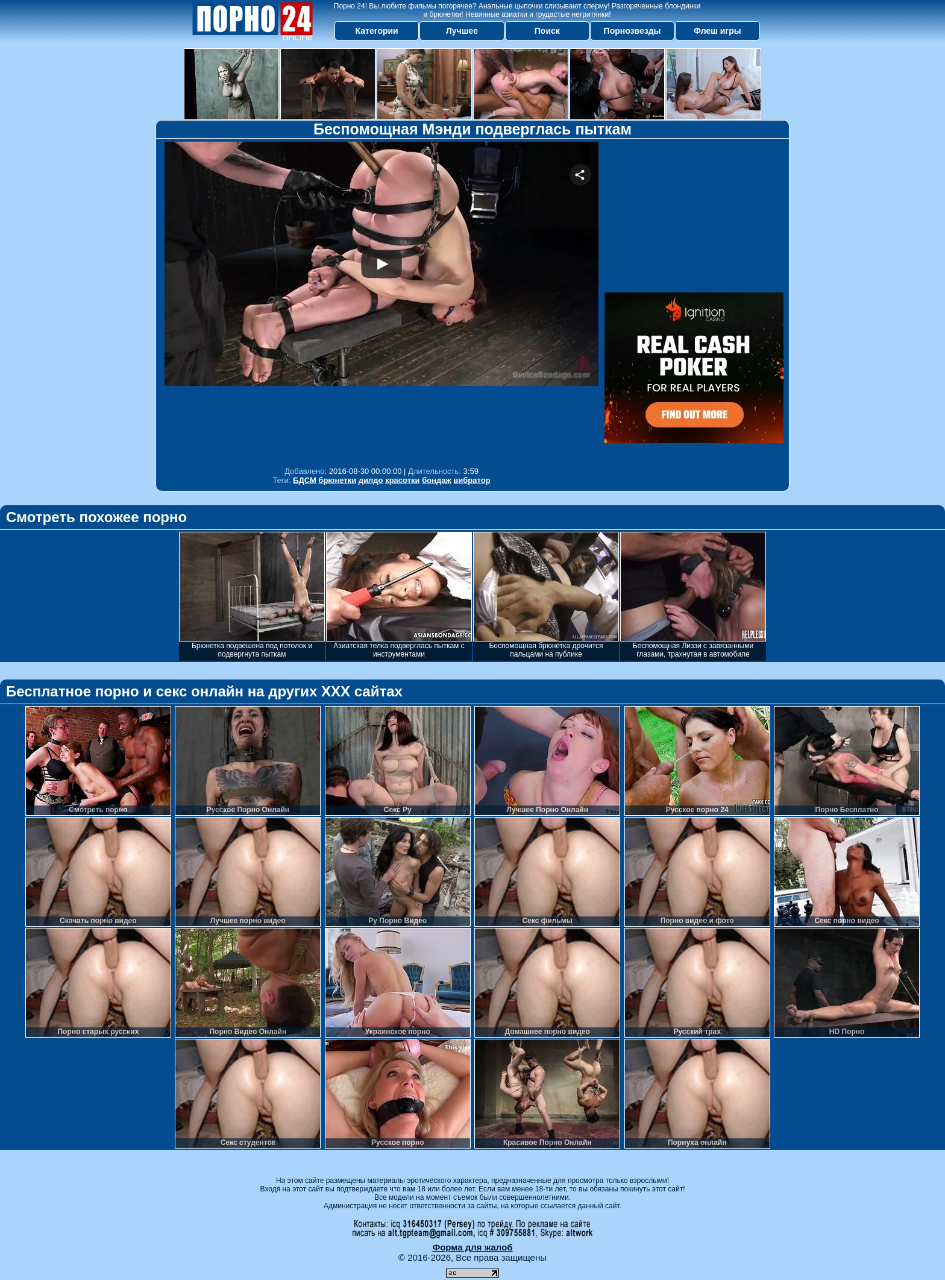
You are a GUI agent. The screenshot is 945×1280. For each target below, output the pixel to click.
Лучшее (462, 31)
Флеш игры (717, 31)
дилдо (371, 480)
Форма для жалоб (472, 1247)
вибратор (471, 480)
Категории (377, 31)
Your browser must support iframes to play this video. (381, 301)
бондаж (436, 480)
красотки (402, 480)
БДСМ (304, 480)
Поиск (547, 31)
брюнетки (337, 480)
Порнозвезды (632, 31)
